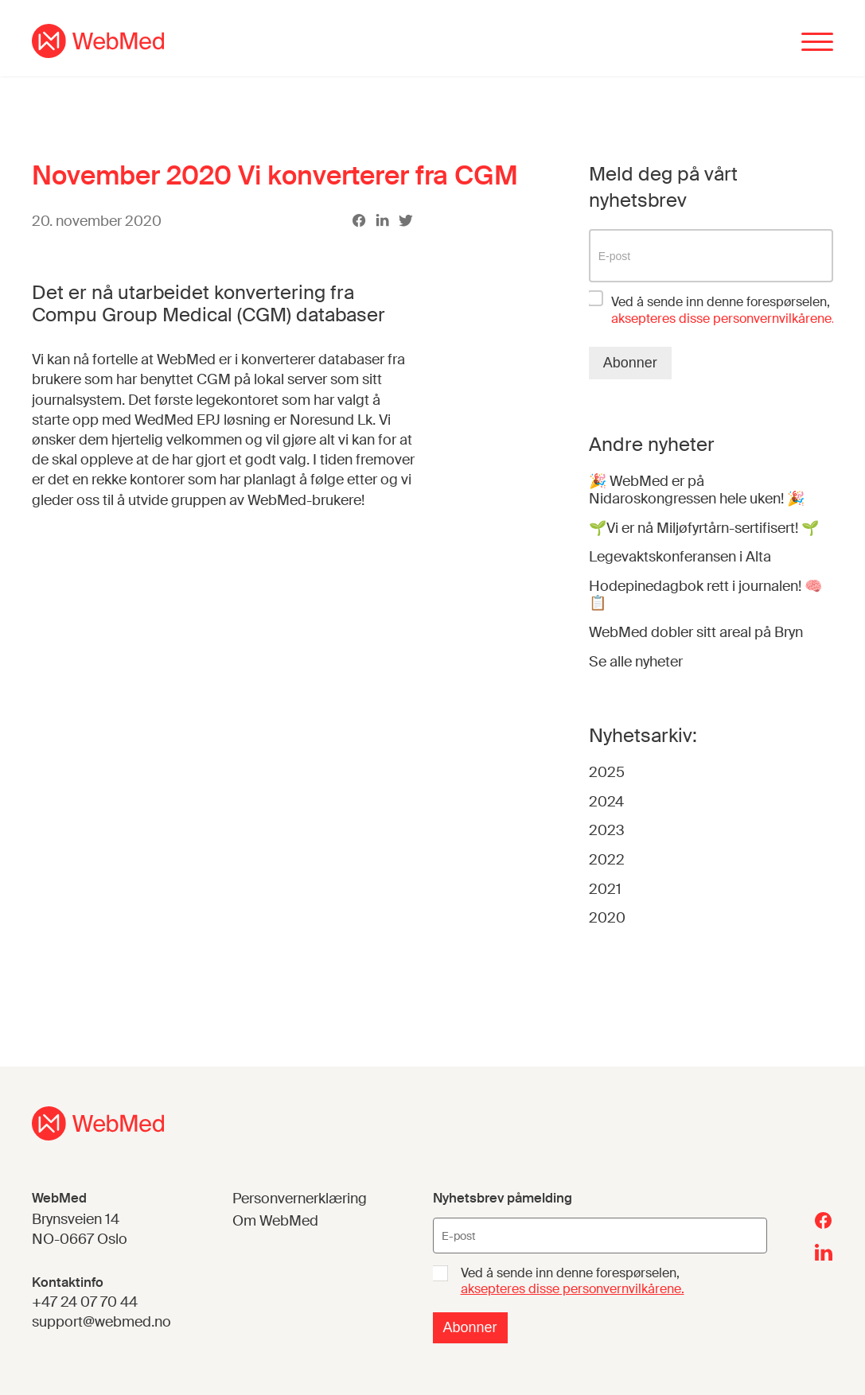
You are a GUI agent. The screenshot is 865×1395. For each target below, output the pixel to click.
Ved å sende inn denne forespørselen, (723, 310)
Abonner (630, 363)
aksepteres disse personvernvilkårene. (572, 1289)
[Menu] (817, 43)
